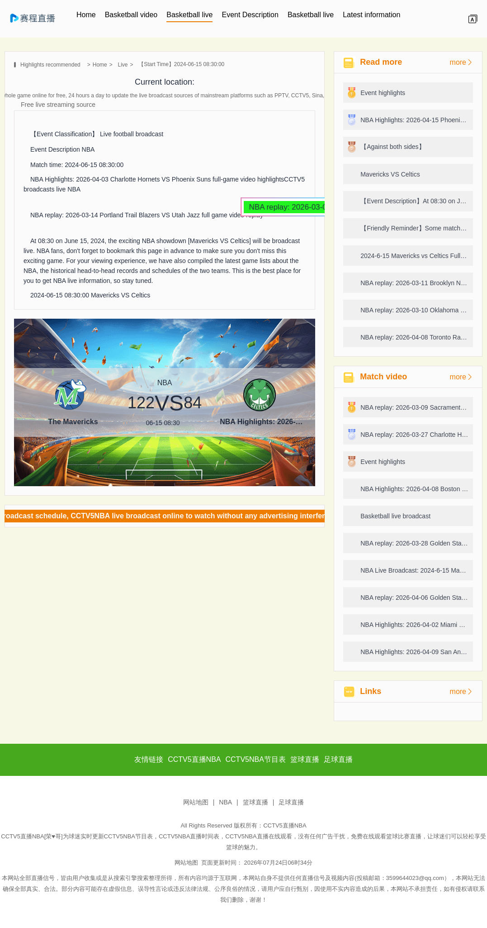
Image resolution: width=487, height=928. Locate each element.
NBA (88, 149)
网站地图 (195, 802)
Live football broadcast (131, 134)
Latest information (371, 15)
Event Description (250, 15)
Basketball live (189, 15)
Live (123, 65)
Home (86, 15)
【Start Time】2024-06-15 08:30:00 (181, 64)
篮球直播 (255, 802)
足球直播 (291, 802)
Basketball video (131, 15)
